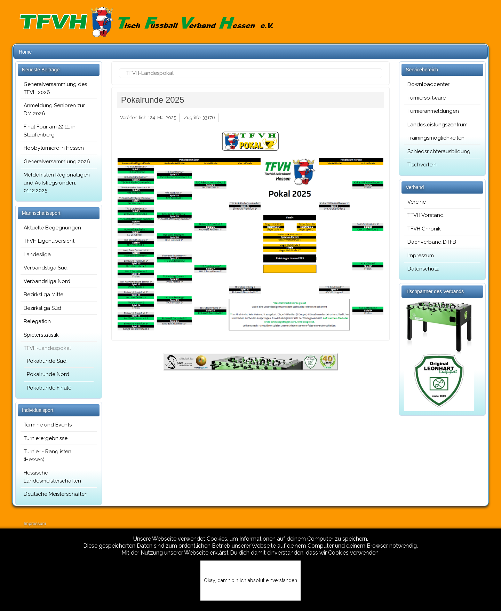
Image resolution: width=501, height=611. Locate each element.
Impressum (420, 255)
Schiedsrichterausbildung (438, 151)
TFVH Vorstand (425, 215)
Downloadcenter (428, 84)
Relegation (37, 321)
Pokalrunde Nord (48, 374)
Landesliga (37, 254)
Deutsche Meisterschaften (56, 494)
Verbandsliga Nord (47, 281)
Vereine (416, 202)
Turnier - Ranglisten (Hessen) (47, 455)
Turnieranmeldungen (433, 111)
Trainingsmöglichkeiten (435, 138)
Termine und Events (48, 425)
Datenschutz (423, 269)
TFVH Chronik (424, 229)
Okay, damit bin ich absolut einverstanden (250, 580)
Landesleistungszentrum (437, 125)
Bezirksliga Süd (42, 308)
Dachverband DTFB (431, 242)
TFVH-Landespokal (47, 348)
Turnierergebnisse (45, 438)
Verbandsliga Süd (45, 268)
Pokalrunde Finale (49, 388)
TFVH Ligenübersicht (49, 241)
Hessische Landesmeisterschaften (52, 477)
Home (25, 52)
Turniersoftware (426, 98)
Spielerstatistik (41, 335)
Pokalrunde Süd (46, 361)
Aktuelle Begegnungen (52, 228)
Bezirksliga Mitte (43, 294)
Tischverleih (422, 165)
